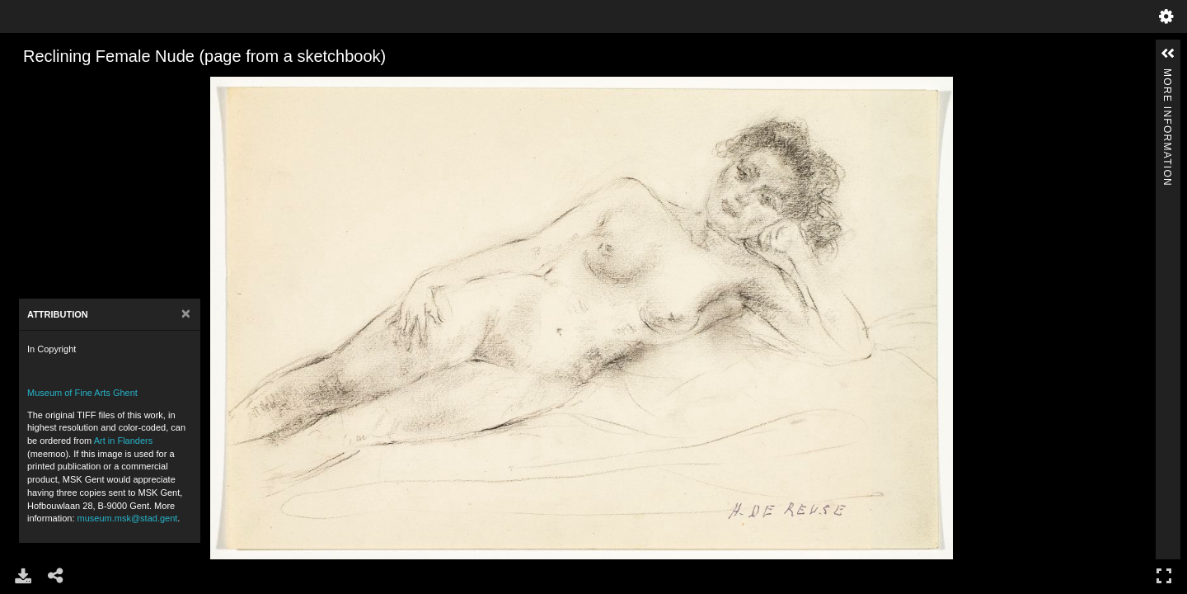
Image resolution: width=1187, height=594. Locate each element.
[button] (1168, 53)
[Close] (185, 314)
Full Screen (1164, 575)
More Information (1167, 75)
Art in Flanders (123, 441)
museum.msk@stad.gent (127, 518)
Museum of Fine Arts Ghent (82, 393)
